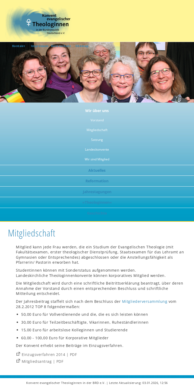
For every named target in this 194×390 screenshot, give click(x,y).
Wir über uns (97, 110)
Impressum (40, 46)
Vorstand (97, 120)
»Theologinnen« (97, 202)
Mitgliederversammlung (145, 301)
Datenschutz (61, 46)
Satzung (97, 139)
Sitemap (82, 46)
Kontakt (18, 46)
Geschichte (97, 213)
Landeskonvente (97, 149)
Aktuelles (97, 170)
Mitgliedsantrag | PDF (43, 361)
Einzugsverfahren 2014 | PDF (49, 354)
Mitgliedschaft (97, 130)
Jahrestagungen (97, 191)
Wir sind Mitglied (97, 159)
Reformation (97, 180)
